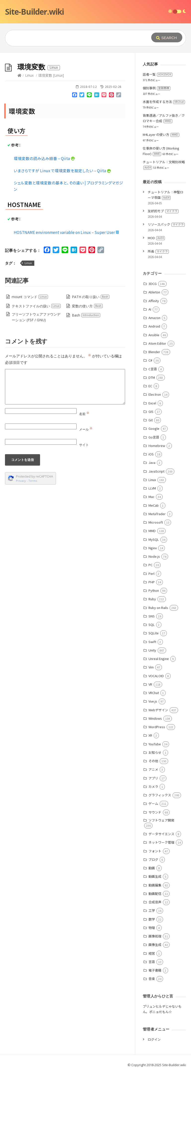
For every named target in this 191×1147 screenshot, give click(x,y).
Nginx (152, 622)
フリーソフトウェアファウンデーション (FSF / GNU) (36, 391)
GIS (150, 486)
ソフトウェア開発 (161, 894)
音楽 (151, 1053)
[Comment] (65, 461)
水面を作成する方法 (164, 176)
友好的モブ (163, 285)
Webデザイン (158, 784)
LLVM (152, 562)
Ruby (152, 673)
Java (151, 537)
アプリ (153, 852)
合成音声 (154, 976)
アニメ (153, 844)
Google (153, 503)
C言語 (152, 443)
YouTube (154, 818)
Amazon (154, 392)
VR (150, 759)
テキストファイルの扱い (36, 380)
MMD (152, 605)
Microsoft (155, 597)
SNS (151, 690)
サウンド (154, 886)
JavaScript (156, 546)
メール (86, 504)
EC (150, 460)
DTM (151, 452)
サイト (84, 519)
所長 (158, 326)
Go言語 (153, 511)
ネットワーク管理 (161, 917)
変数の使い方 (87, 380)
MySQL (153, 614)
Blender (154, 426)
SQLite (153, 707)
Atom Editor (157, 418)
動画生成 (154, 951)
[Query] (77, 38)
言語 (151, 1036)
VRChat (153, 767)
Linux (29, 150)
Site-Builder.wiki (34, 11)
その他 (153, 835)
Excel (152, 477)
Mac (151, 571)
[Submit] (166, 37)
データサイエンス (161, 908)
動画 (151, 942)
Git (150, 494)
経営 (151, 1028)
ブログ (153, 934)
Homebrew (156, 520)
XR (150, 810)
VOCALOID (156, 750)
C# (150, 435)
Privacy (21, 555)
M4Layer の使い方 (161, 209)
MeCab (153, 580)
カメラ (153, 861)
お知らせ (154, 827)
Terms (32, 555)
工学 (151, 985)
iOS (151, 528)
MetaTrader (157, 588)
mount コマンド (30, 371)
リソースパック (166, 299)
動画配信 (154, 968)
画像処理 (154, 1010)
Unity (152, 724)
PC (150, 639)
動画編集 (154, 959)
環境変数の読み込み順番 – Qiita (44, 233)
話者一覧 (157, 149)
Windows (155, 793)
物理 (151, 1002)
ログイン (154, 1114)
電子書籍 (154, 1044)
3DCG (152, 358)
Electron (154, 469)
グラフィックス (159, 869)
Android (154, 400)
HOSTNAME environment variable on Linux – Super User (66, 307)
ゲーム (153, 878)
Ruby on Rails (158, 682)
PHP (151, 656)
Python (153, 665)
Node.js (154, 631)
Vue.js (152, 775)
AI (149, 384)
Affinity (153, 375)
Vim (151, 741)
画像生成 (154, 1019)
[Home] (19, 150)
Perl (151, 648)
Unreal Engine (158, 733)
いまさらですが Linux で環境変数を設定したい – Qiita (62, 245)
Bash (86, 389)
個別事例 (156, 162)
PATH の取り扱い (91, 371)
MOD (156, 312)
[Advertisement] (95, 90)
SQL (151, 699)
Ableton (154, 366)
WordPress (156, 801)
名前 (84, 488)
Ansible (153, 409)
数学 (151, 993)
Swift (152, 716)
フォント (154, 925)
